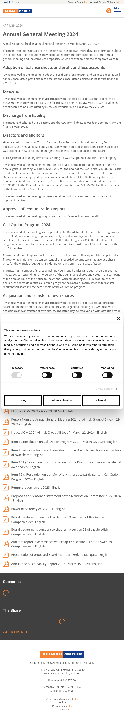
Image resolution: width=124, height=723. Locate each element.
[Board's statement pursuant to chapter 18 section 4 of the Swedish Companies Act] (62, 519)
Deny (23, 400)
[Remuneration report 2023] (32, 487)
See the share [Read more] (15, 632)
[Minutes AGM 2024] (38, 411)
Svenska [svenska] (16, 2)
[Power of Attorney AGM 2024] (34, 509)
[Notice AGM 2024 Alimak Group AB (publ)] (55, 432)
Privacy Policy (75, 2)
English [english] (7, 2)
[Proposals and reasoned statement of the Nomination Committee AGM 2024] (62, 498)
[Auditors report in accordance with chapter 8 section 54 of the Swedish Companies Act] (62, 544)
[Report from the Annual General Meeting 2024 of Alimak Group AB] (62, 421)
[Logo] (17, 11)
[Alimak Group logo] (62, 654)
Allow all (101, 400)
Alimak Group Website (103, 2)
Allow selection (62, 400)
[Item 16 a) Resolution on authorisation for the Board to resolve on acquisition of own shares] (62, 452)
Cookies (62, 702)
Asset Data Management (59, 699)
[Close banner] (118, 318)
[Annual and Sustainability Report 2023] (52, 564)
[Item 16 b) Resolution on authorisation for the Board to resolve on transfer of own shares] (62, 464)
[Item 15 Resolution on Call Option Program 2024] (60, 442)
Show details (104, 388)
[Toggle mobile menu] (117, 11)
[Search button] (108, 10)
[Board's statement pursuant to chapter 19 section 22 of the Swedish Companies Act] (62, 531)
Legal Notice (62, 709)
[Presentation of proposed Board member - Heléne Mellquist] (56, 555)
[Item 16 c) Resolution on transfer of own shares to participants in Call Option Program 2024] (62, 476)
